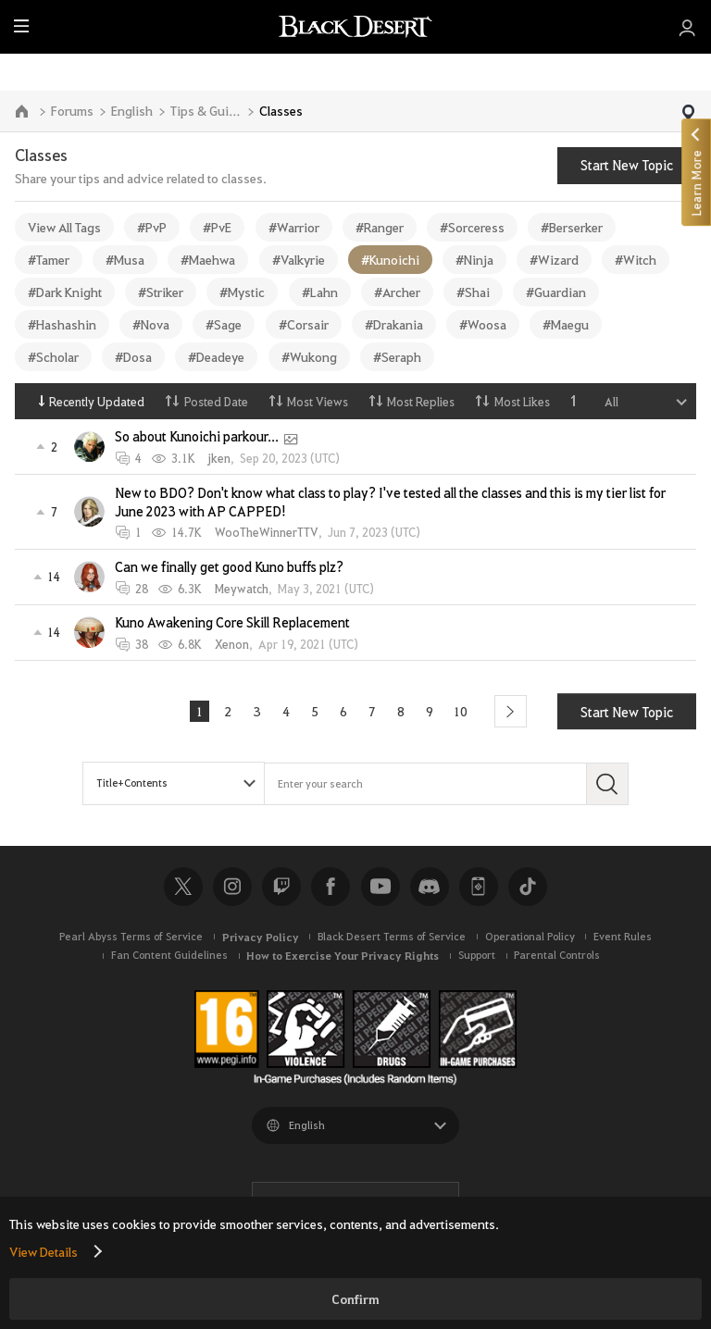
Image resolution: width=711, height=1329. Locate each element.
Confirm (355, 1299)
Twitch (281, 886)
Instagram (232, 886)
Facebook (330, 886)
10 (464, 710)
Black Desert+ (478, 886)
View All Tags (64, 226)
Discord (429, 886)
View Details (43, 1251)
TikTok (527, 886)
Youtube (380, 886)
